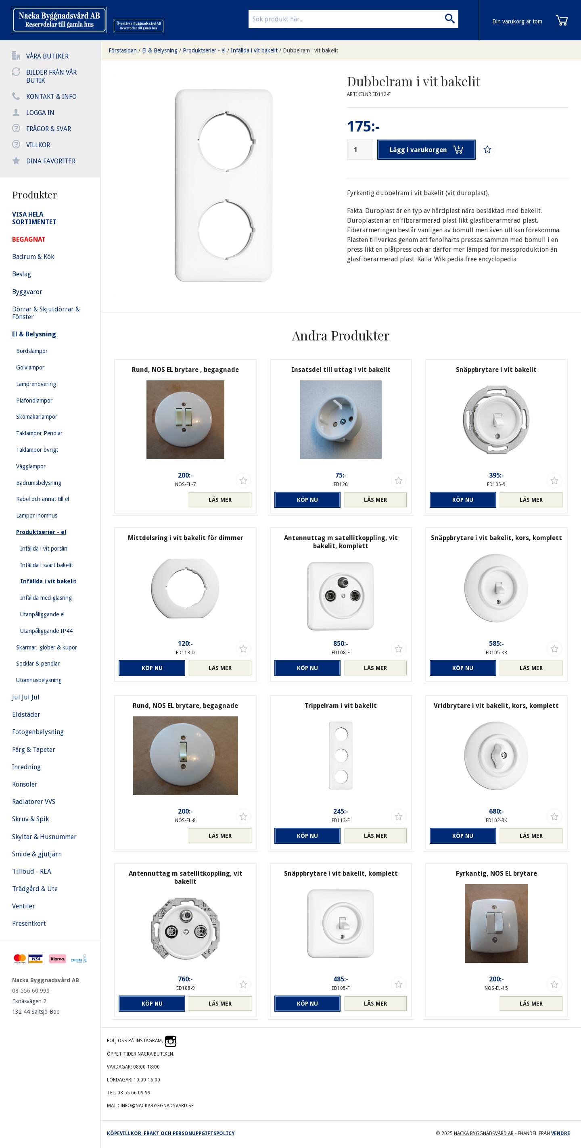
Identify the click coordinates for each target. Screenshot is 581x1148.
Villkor (38, 145)
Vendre (560, 1133)
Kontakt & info (51, 96)
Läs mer (220, 500)
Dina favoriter (50, 161)
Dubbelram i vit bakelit (310, 50)
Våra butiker (47, 56)
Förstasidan (123, 50)
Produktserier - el (204, 50)
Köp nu (306, 500)
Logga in (40, 113)
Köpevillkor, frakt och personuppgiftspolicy (170, 1133)
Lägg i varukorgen (427, 150)
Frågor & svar (48, 129)
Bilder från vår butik (51, 76)
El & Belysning (160, 50)
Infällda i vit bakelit (254, 50)
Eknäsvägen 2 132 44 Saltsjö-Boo (36, 1006)
